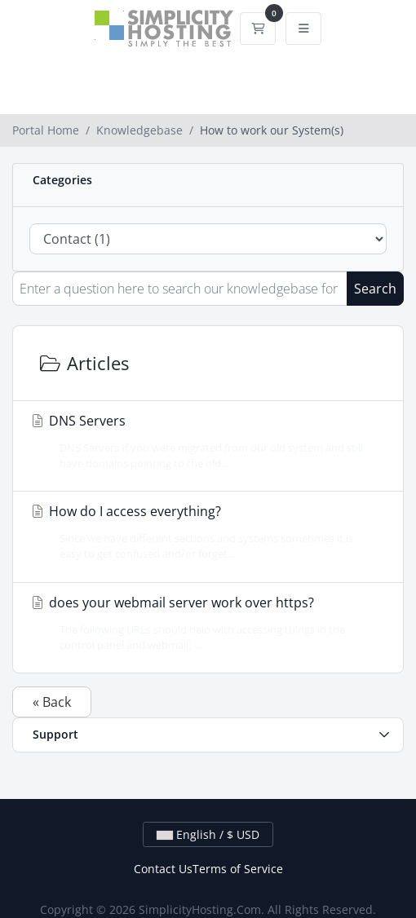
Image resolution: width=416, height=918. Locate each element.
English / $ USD (208, 834)
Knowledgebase (139, 130)
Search (375, 289)
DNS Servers (203, 441)
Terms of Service (238, 868)
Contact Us (163, 868)
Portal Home (45, 130)
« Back (52, 702)
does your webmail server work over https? (203, 623)
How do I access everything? (203, 532)
